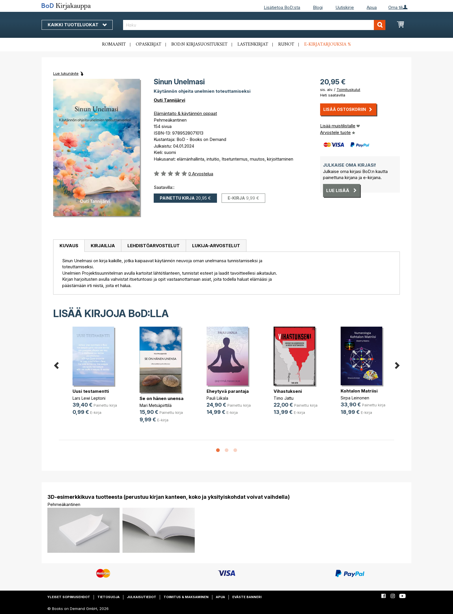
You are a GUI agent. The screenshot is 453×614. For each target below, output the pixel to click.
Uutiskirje (344, 7)
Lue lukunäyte (66, 73)
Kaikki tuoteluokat (77, 24)
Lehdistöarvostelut (153, 245)
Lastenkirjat (252, 44)
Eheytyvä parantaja (228, 391)
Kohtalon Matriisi (359, 391)
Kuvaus (69, 245)
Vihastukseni (288, 391)
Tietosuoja (108, 597)
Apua (372, 7)
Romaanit (114, 44)
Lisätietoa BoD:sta (282, 7)
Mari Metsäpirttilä (156, 405)
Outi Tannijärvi (169, 100)
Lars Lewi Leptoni (89, 398)
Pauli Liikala (217, 398)
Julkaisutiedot (141, 597)
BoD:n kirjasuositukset (199, 44)
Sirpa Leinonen (355, 397)
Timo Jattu (284, 398)
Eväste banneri (246, 597)
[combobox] (254, 25)
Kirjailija (103, 245)
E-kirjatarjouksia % (327, 44)
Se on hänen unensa (161, 398)
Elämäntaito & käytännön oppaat (185, 113)
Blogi (318, 7)
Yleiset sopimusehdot (68, 597)
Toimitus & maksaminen (186, 597)
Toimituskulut (348, 89)
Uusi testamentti (91, 391)
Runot (286, 44)
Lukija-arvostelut (216, 245)
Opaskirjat (148, 44)
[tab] (68, 245)
